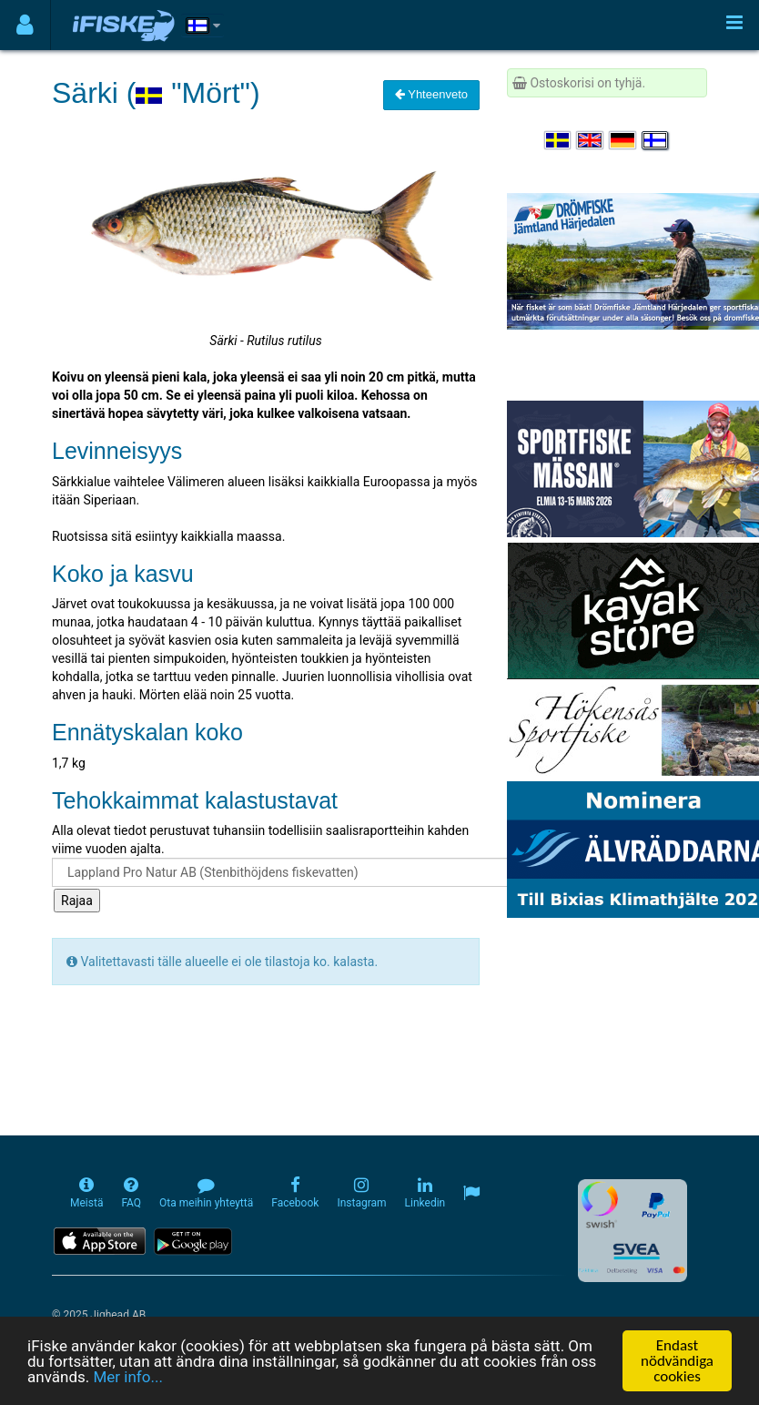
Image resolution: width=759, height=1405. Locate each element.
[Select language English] (590, 140)
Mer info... (127, 1378)
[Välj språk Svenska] (558, 140)
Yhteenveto (431, 94)
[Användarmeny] (25, 25)
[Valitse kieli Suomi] (656, 140)
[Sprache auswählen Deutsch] (623, 140)
